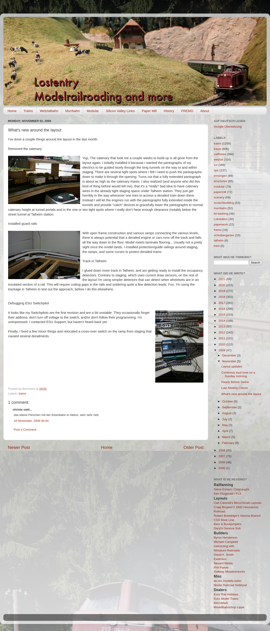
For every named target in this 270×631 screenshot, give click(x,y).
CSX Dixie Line (224, 520)
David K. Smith (224, 554)
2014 (222, 320)
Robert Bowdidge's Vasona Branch (237, 515)
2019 (222, 291)
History (169, 111)
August (227, 413)
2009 (222, 350)
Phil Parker (221, 567)
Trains (28, 111)
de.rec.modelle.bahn (227, 581)
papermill (220, 192)
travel (217, 149)
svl (216, 165)
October (228, 401)
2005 (222, 468)
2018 (222, 296)
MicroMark (221, 603)
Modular (93, 111)
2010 (222, 344)
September (230, 407)
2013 (222, 326)
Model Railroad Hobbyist (230, 585)
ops (216, 170)
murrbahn (220, 208)
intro (217, 246)
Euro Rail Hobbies (226, 594)
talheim (219, 240)
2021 (222, 279)
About (204, 111)
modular (219, 186)
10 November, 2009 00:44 (31, 420)
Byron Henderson (225, 537)
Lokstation (221, 219)
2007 (222, 456)
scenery (219, 197)
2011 (222, 338)
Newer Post (19, 447)
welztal (218, 159)
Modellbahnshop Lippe (229, 607)
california (220, 154)
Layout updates (231, 366)
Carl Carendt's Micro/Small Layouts (237, 503)
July (225, 419)
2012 (222, 332)
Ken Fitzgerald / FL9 (227, 493)
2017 (222, 303)
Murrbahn (72, 111)
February (228, 443)
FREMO (187, 111)
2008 (222, 450)
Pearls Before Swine (235, 382)
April (225, 431)
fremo (218, 230)
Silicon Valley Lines (120, 111)
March (226, 437)
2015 (222, 314)
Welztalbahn (49, 111)
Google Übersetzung (228, 126)
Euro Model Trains (226, 598)
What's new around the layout (241, 394)
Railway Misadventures (229, 571)
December (229, 355)
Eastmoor (220, 559)
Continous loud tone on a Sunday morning (238, 374)
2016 (222, 308)
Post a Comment (25, 429)
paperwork (221, 224)
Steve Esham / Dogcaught (231, 489)
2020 (222, 285)
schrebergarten (224, 235)
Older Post (194, 447)
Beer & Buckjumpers (227, 524)
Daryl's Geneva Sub (227, 528)
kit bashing (221, 213)
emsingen (220, 175)
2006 (222, 462)
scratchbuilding (224, 202)
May (225, 425)
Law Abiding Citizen (234, 388)
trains (22, 393)
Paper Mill (149, 111)
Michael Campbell (226, 542)
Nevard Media (223, 563)
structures (220, 181)
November (229, 361)
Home (12, 111)
